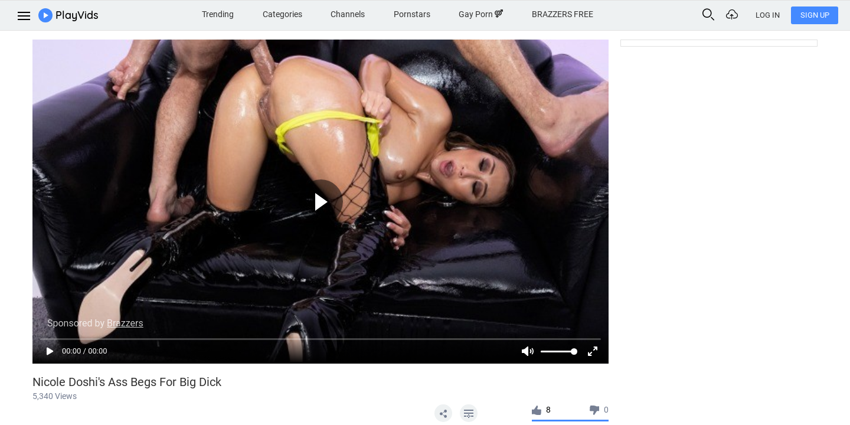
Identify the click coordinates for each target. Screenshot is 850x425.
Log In (768, 15)
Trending (218, 14)
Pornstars (412, 14)
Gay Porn (481, 14)
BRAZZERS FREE (562, 14)
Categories (282, 14)
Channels (348, 14)
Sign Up (814, 15)
